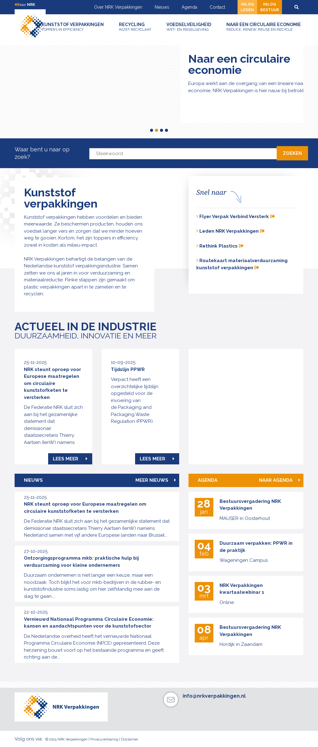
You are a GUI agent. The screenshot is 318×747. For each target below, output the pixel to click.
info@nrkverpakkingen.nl (214, 696)
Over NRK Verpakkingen (118, 7)
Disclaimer (129, 739)
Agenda (189, 7)
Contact (217, 7)
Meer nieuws (155, 480)
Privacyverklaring (104, 739)
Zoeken (292, 153)
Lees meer (70, 459)
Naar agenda (279, 480)
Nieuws (162, 7)
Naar (25, 4)
